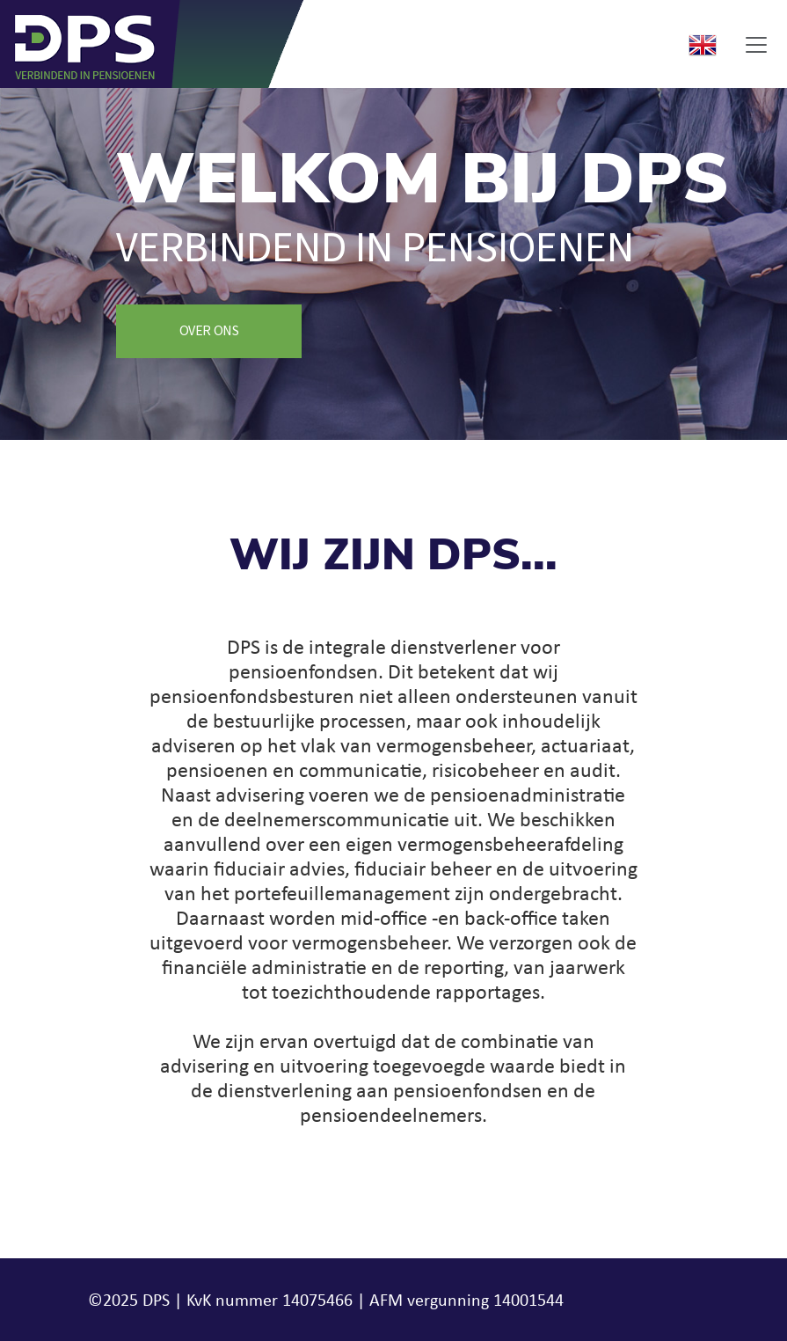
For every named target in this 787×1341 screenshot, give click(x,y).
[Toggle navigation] (756, 45)
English (703, 45)
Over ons (209, 331)
